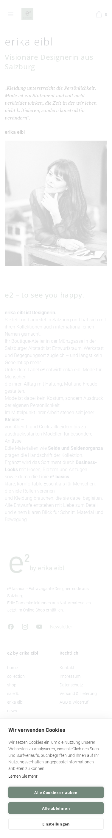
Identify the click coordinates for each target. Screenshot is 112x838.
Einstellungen (56, 824)
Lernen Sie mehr (23, 776)
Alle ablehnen (56, 808)
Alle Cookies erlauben (55, 792)
